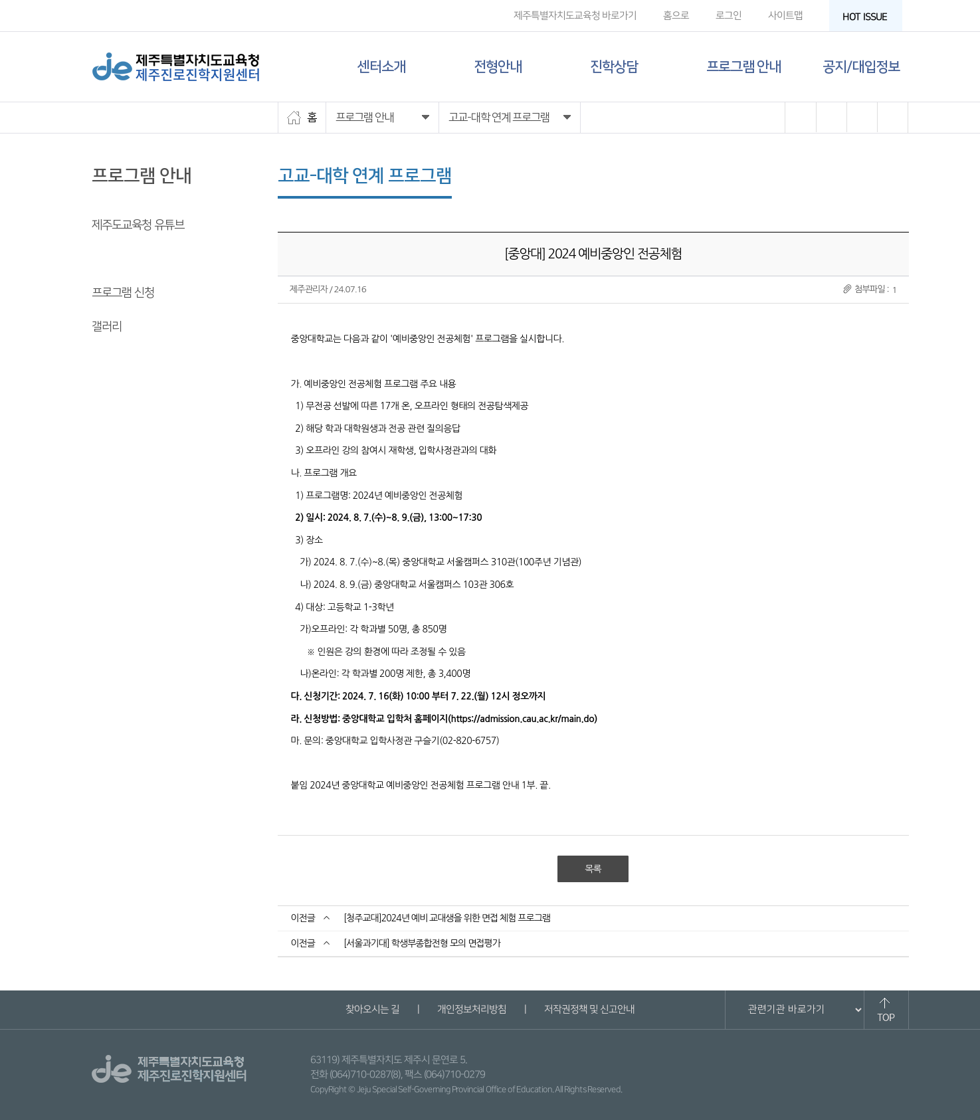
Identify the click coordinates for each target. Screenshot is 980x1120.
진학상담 (614, 66)
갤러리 (107, 326)
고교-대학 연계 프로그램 (146, 259)
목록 (593, 869)
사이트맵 (784, 15)
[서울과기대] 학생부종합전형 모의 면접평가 (421, 943)
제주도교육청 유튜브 (138, 225)
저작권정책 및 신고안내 (589, 1009)
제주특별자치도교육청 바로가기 (574, 15)
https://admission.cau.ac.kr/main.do (522, 718)
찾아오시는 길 (372, 1009)
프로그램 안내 (743, 66)
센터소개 (381, 66)
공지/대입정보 (861, 66)
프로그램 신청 (123, 293)
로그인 (728, 15)
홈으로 (675, 15)
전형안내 (498, 66)
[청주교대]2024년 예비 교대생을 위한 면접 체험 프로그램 (446, 918)
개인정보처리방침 (471, 1009)
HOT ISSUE (868, 17)
